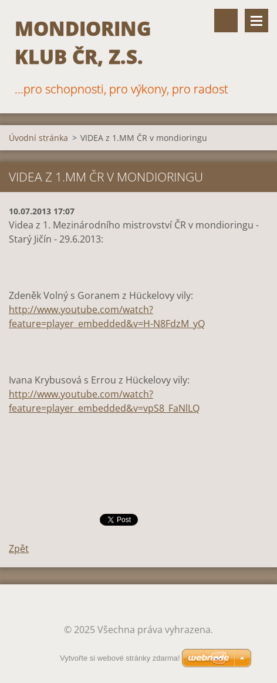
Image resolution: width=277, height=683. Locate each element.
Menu (256, 20)
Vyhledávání (226, 20)
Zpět (19, 548)
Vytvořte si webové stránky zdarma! (120, 658)
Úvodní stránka (38, 137)
